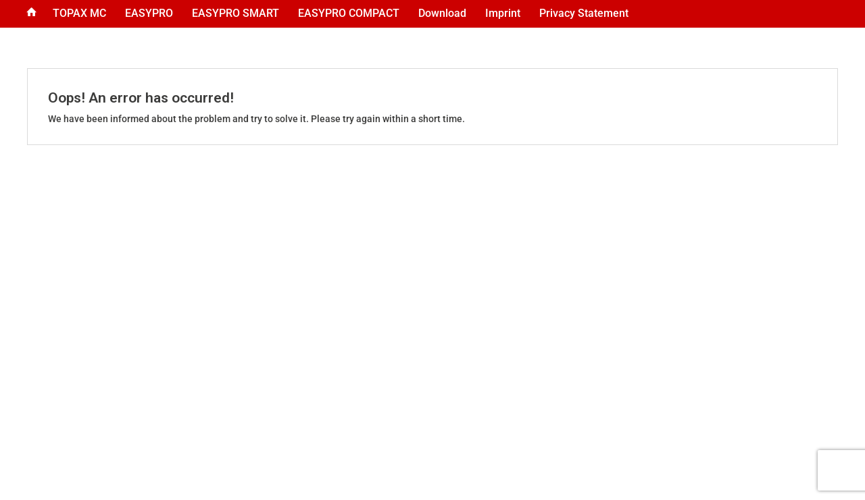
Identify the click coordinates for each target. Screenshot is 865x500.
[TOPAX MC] (79, 14)
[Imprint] (503, 14)
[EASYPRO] (149, 14)
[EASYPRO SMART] (235, 14)
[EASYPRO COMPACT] (349, 14)
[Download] (442, 14)
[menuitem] (31, 14)
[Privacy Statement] (584, 14)
